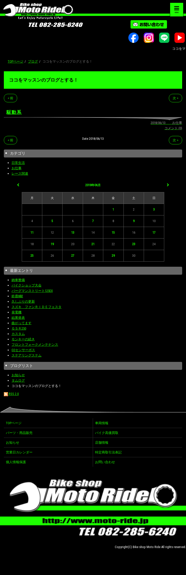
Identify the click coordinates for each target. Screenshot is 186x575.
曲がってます (22, 323)
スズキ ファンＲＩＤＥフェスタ (36, 307)
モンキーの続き (23, 339)
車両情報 (101, 423)
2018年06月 (93, 185)
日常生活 (18, 163)
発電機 (17, 312)
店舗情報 (101, 442)
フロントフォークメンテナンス (35, 344)
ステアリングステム (27, 355)
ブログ (33, 61)
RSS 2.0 (11, 394)
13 (72, 232)
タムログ (18, 380)
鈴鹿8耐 (17, 296)
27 (72, 255)
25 (32, 255)
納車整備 (18, 280)
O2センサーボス (23, 350)
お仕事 (17, 168)
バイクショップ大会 (27, 285)
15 (113, 232)
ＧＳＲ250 (19, 328)
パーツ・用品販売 (19, 433)
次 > (175, 98)
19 (52, 244)
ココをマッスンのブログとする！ (43, 80)
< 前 (10, 98)
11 (32, 232)
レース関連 (20, 173)
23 (133, 244)
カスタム (18, 334)
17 (154, 232)
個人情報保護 (16, 462)
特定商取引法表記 (108, 452)
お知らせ (18, 375)
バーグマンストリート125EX (32, 291)
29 (113, 255)
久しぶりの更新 (23, 301)
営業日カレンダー (19, 452)
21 (93, 244)
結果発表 (18, 318)
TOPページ (15, 61)
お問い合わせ (105, 462)
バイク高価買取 (106, 433)
